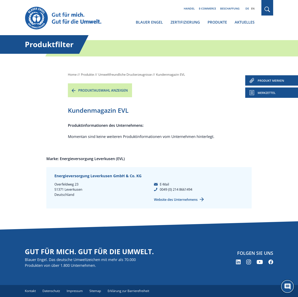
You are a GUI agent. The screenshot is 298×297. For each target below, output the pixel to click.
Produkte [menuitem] (217, 22)
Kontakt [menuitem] (30, 291)
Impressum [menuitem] (75, 291)
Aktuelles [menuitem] (245, 22)
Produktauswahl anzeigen (103, 90)
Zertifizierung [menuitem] (185, 22)
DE (247, 8)
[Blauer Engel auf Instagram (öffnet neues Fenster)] (248, 262)
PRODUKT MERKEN (271, 81)
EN (253, 8)
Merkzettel (267, 93)
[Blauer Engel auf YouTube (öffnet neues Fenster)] (260, 262)
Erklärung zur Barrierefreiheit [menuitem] (128, 291)
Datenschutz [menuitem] (51, 291)
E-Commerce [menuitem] (207, 8)
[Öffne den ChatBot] (287, 286)
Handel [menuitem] (189, 8)
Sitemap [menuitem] (95, 291)
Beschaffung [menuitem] (229, 8)
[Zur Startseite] (67, 18)
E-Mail (164, 184)
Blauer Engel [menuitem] (149, 22)
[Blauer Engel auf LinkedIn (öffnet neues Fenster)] (238, 262)
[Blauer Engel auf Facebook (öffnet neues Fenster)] (270, 262)
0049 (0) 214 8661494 (176, 189)
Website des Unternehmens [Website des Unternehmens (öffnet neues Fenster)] (176, 199)
